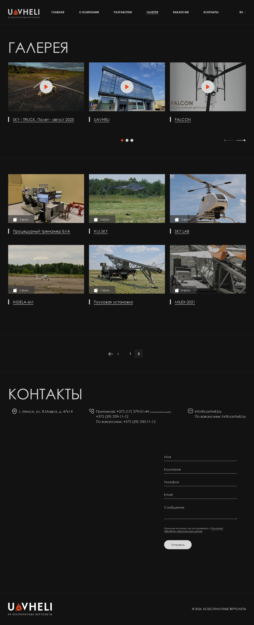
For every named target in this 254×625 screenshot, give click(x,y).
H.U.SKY (101, 231)
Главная (58, 12)
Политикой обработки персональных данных (193, 530)
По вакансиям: (109, 422)
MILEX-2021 (185, 301)
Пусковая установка (113, 301)
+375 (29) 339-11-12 (112, 416)
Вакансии (181, 12)
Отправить (178, 544)
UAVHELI (101, 119)
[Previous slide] (228, 140)
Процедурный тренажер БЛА (41, 231)
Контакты (211, 12)
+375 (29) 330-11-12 (139, 422)
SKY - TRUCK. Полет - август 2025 (43, 119)
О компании (89, 12)
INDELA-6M (23, 301)
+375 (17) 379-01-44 (144, 411)
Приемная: (106, 411)
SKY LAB (182, 231)
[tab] (122, 140)
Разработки (123, 12)
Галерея (152, 12)
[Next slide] (241, 140)
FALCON (183, 119)
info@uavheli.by (208, 411)
